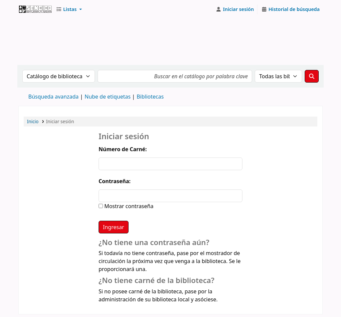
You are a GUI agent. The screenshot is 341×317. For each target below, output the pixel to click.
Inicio (33, 121)
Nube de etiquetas (108, 96)
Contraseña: (115, 181)
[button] (69, 9)
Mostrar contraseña (128, 206)
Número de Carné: (123, 149)
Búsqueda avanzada (53, 96)
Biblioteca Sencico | (35, 9)
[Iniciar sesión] (235, 9)
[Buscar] (312, 76)
